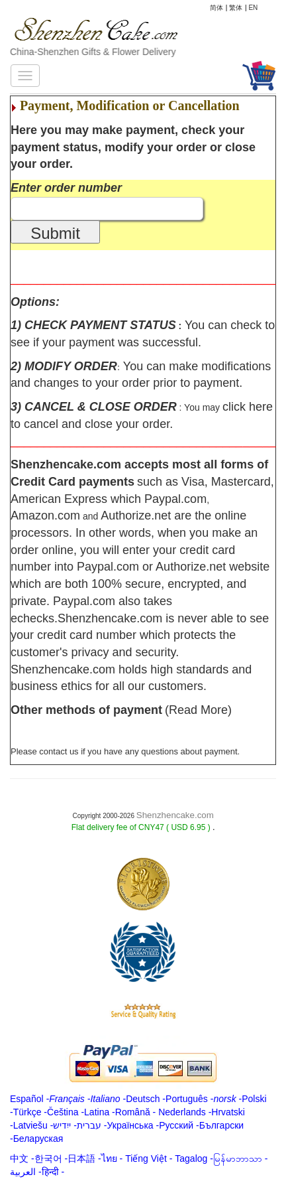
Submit (55, 233)
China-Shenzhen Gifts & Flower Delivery (93, 51)
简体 (216, 7)
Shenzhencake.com (175, 815)
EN (253, 7)
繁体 (235, 7)
